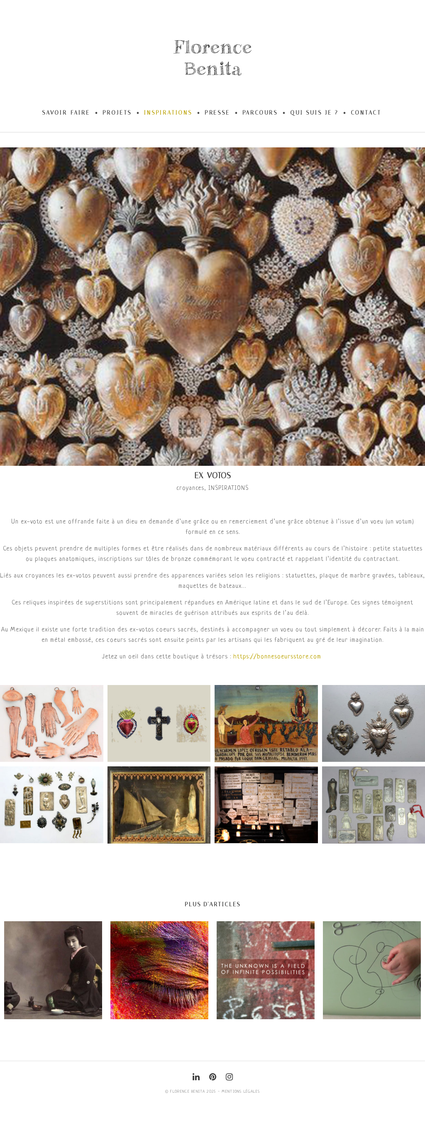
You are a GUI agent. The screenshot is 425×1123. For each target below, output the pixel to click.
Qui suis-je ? (314, 112)
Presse (217, 112)
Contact (366, 112)
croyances (190, 488)
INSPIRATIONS (228, 488)
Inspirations (168, 112)
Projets (117, 112)
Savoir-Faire (66, 112)
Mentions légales (241, 1091)
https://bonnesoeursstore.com (277, 657)
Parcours (260, 112)
